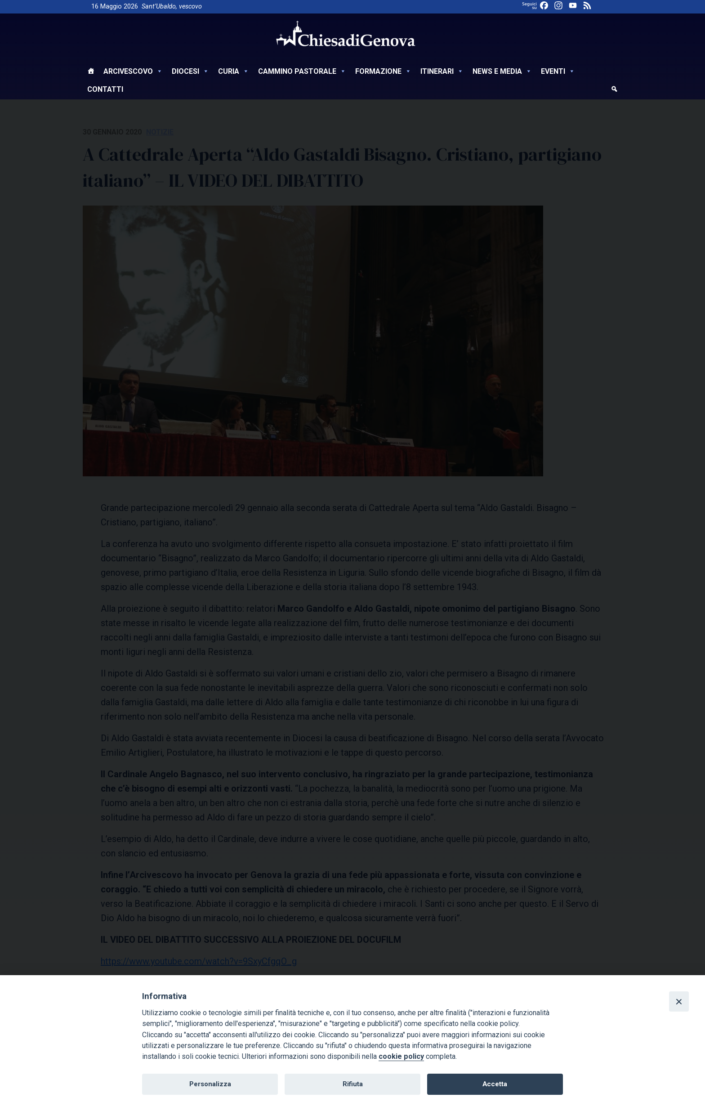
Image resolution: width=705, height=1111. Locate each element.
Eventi (558, 71)
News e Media (502, 71)
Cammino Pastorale (302, 71)
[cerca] (614, 90)
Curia (233, 71)
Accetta (494, 1084)
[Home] (91, 72)
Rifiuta (353, 1084)
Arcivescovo (133, 71)
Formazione (383, 71)
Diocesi (190, 71)
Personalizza (210, 1084)
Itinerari (442, 71)
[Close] (679, 1001)
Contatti (105, 89)
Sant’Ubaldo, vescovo (172, 6)
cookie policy (401, 1056)
